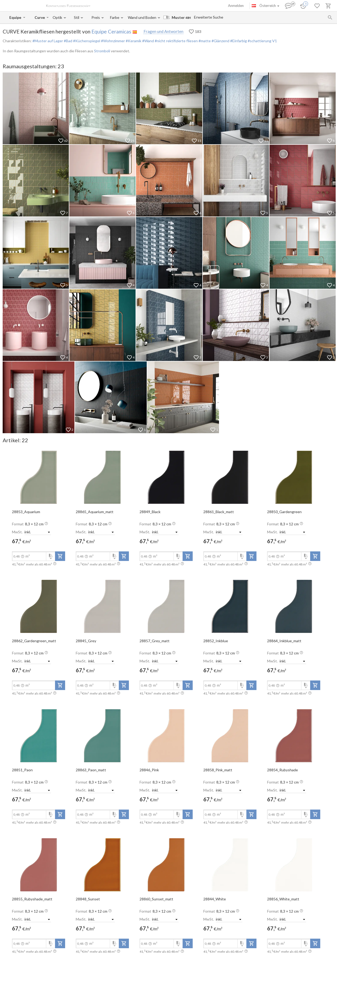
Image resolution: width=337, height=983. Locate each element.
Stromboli (102, 51)
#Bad (67, 41)
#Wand (147, 41)
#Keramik (133, 41)
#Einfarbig (238, 41)
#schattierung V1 (262, 41)
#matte (204, 41)
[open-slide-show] (38, 477)
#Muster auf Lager (47, 41)
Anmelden (236, 5)
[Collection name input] (40, 17)
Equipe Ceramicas (111, 31)
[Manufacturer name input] (16, 17)
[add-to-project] (60, 556)
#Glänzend (220, 41)
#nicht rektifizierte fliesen (176, 41)
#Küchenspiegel (86, 41)
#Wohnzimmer (112, 41)
